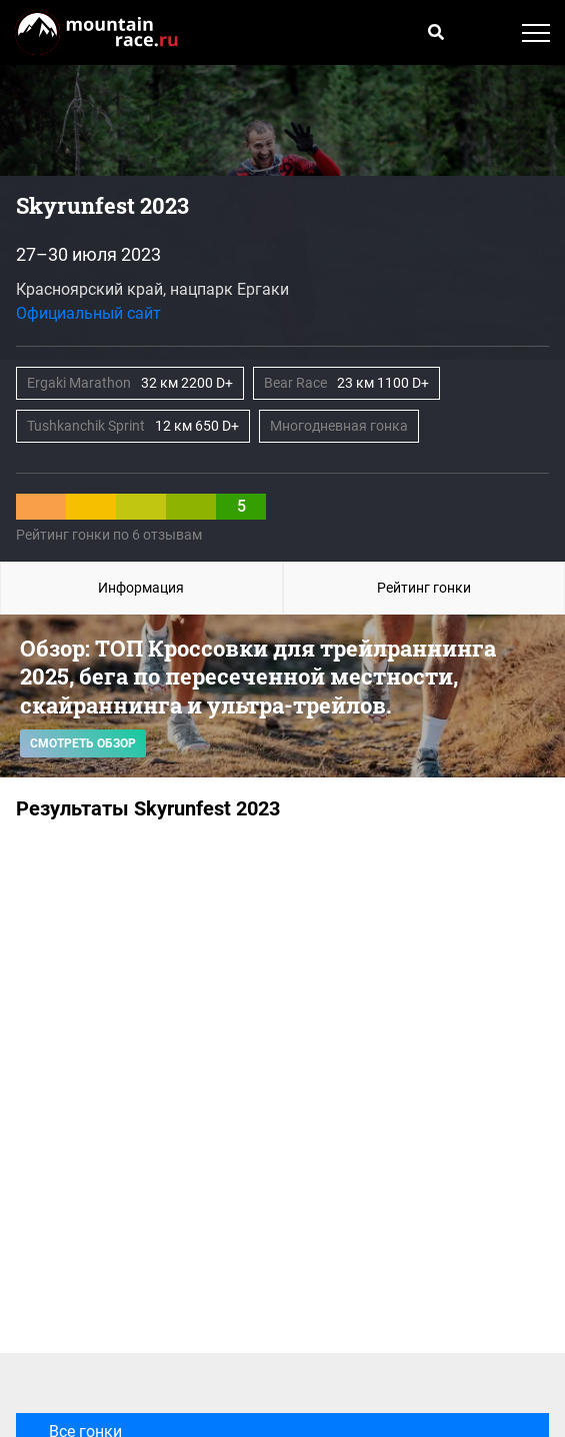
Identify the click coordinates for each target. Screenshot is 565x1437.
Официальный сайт (88, 313)
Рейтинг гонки (424, 588)
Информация (141, 588)
